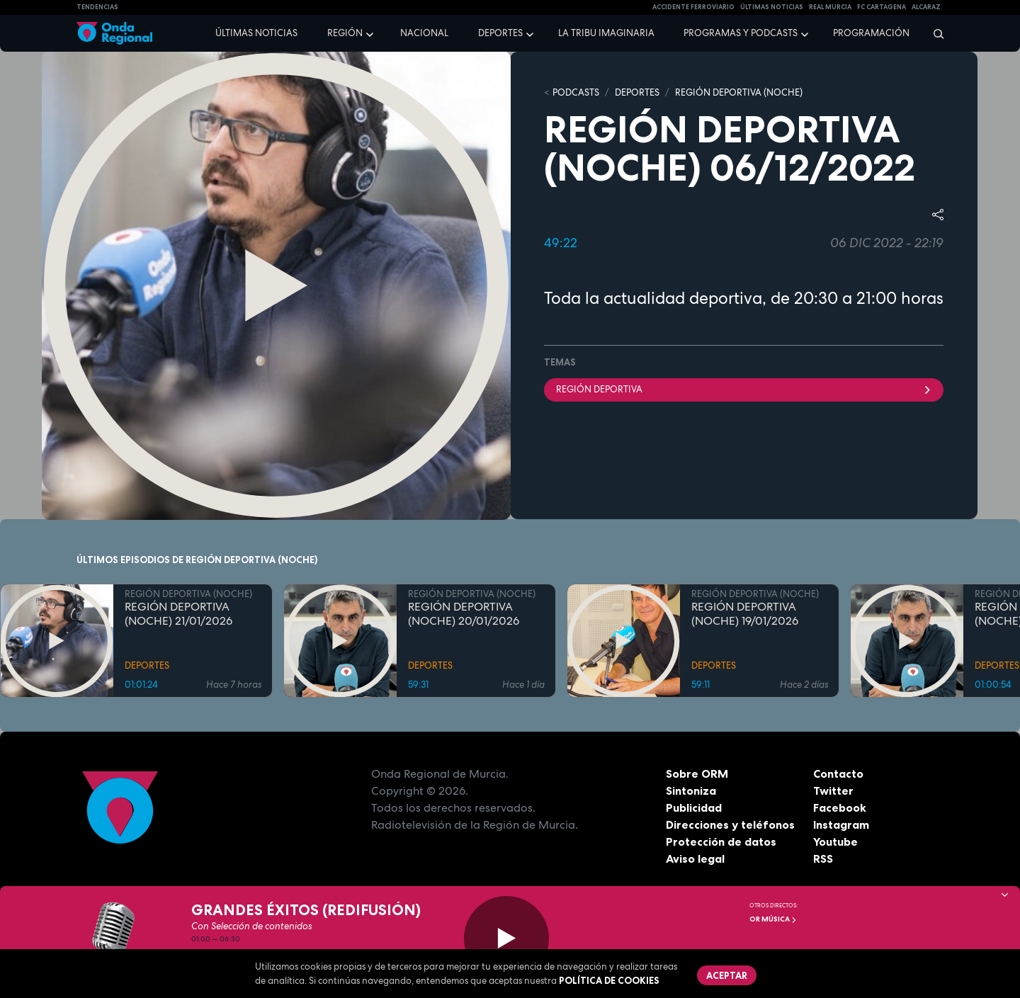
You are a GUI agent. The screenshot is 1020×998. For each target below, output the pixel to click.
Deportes (500, 33)
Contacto (838, 773)
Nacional (424, 33)
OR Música (773, 919)
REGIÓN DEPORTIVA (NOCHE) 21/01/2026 (178, 614)
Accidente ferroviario (693, 7)
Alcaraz (926, 7)
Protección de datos (721, 841)
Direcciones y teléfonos (730, 824)
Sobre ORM (697, 773)
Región (345, 33)
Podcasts (575, 92)
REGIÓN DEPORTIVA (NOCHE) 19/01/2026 (744, 614)
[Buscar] (934, 33)
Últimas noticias (256, 33)
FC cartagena (881, 7)
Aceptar (726, 975)
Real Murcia (830, 7)
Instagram (841, 824)
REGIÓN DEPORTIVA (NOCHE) (739, 92)
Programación (871, 33)
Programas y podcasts (741, 33)
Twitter (833, 790)
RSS (823, 858)
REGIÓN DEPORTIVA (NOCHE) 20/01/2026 (463, 614)
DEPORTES (637, 92)
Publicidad (694, 807)
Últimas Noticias (771, 7)
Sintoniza (691, 790)
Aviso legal (695, 858)
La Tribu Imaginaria (606, 33)
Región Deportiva (743, 389)
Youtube (835, 841)
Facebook (839, 807)
